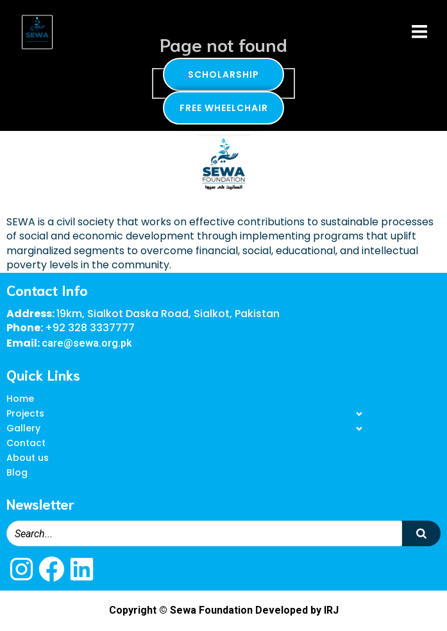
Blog (17, 472)
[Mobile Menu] (419, 32)
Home (20, 398)
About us (27, 457)
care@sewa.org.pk (87, 343)
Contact (26, 443)
